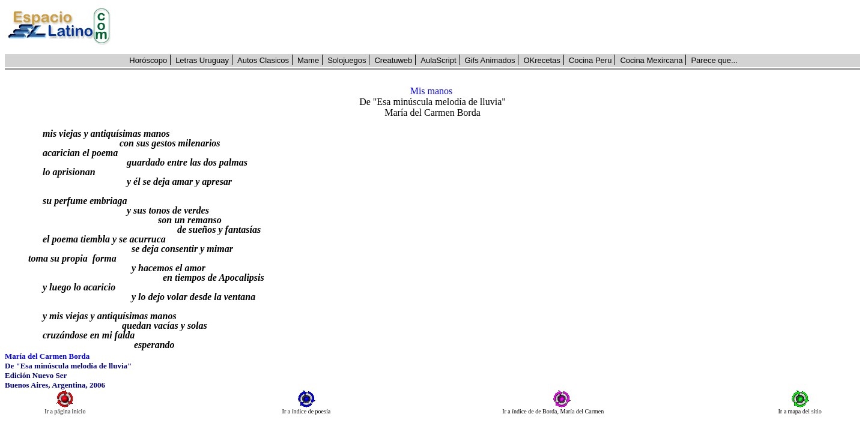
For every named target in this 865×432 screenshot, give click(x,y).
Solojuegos (346, 60)
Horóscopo (148, 60)
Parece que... (714, 60)
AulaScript (438, 60)
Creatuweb (393, 60)
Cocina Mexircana (651, 60)
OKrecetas (541, 60)
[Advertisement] (492, 27)
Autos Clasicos (263, 60)
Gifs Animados (490, 60)
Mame (308, 60)
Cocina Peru (590, 60)
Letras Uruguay (202, 60)
